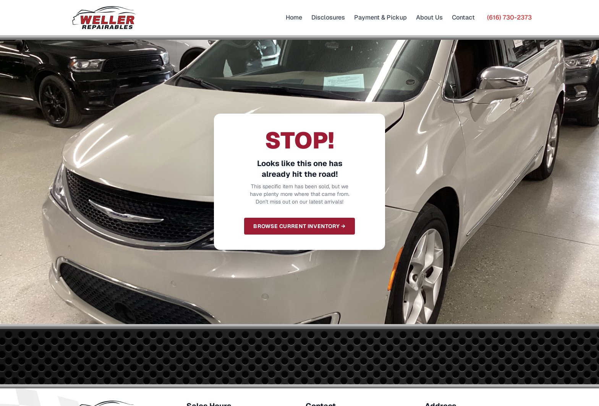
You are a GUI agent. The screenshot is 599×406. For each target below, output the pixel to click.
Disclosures (328, 17)
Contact (463, 17)
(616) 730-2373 (509, 17)
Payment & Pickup (380, 17)
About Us (429, 17)
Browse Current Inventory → (299, 226)
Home (294, 17)
